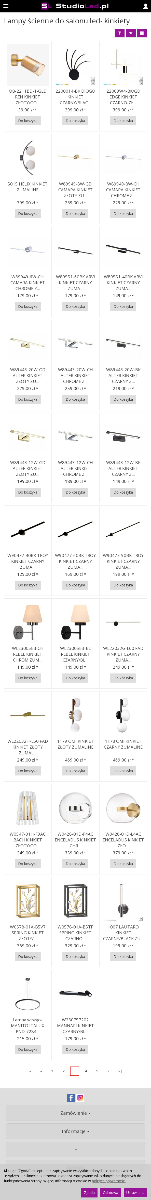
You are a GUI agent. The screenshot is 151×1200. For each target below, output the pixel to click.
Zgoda (89, 1192)
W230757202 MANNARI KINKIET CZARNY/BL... (75, 1025)
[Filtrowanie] (120, 33)
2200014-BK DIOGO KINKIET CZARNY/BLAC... (75, 96)
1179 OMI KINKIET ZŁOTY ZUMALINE (75, 744)
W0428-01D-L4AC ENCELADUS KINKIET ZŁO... (123, 839)
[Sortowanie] (131, 33)
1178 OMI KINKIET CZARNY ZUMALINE (123, 744)
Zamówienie (75, 1113)
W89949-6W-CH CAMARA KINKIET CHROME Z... (27, 282)
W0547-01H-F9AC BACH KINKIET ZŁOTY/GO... (28, 839)
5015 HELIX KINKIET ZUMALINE (28, 187)
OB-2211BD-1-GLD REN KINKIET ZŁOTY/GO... (28, 96)
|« (29, 1070)
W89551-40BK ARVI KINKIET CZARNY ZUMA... (123, 282)
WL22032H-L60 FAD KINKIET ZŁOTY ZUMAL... (27, 746)
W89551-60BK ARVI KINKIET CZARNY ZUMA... (75, 282)
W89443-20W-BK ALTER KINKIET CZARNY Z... (123, 375)
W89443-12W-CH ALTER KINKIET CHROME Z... (75, 468)
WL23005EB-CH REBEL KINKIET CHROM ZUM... (28, 654)
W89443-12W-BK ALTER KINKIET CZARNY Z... (123, 468)
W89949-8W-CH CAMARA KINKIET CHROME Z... (123, 189)
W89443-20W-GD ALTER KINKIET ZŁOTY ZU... (27, 375)
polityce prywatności (109, 1180)
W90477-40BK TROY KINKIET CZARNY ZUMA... (27, 561)
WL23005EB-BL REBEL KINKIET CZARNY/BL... (75, 654)
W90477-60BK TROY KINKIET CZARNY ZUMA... (75, 561)
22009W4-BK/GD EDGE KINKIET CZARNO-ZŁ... (123, 96)
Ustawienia (135, 1192)
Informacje (75, 1131)
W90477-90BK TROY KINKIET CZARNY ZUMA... (123, 561)
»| (120, 1070)
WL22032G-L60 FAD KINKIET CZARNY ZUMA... (123, 654)
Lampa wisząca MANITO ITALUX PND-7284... (27, 1025)
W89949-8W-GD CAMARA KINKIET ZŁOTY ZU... (75, 189)
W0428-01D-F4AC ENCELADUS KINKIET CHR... (75, 839)
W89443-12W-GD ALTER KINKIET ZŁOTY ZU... (27, 468)
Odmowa (110, 1192)
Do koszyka (27, 120)
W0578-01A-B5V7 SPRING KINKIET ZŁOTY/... (28, 932)
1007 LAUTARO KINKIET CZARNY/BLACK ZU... (123, 932)
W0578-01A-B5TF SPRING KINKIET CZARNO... (75, 932)
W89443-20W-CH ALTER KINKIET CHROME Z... (75, 375)
